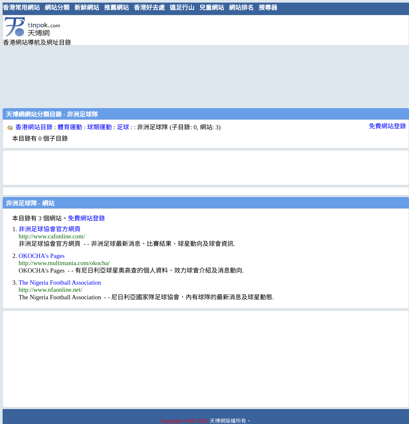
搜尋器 (268, 7)
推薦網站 (116, 7)
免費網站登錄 (387, 126)
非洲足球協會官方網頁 (50, 229)
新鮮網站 (86, 7)
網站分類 (57, 7)
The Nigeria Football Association (60, 282)
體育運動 (69, 127)
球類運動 (99, 127)
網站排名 (241, 7)
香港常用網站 (21, 7)
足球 (123, 127)
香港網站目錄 (34, 127)
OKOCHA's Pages (42, 255)
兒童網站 (211, 7)
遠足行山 (182, 7)
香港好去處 (149, 7)
